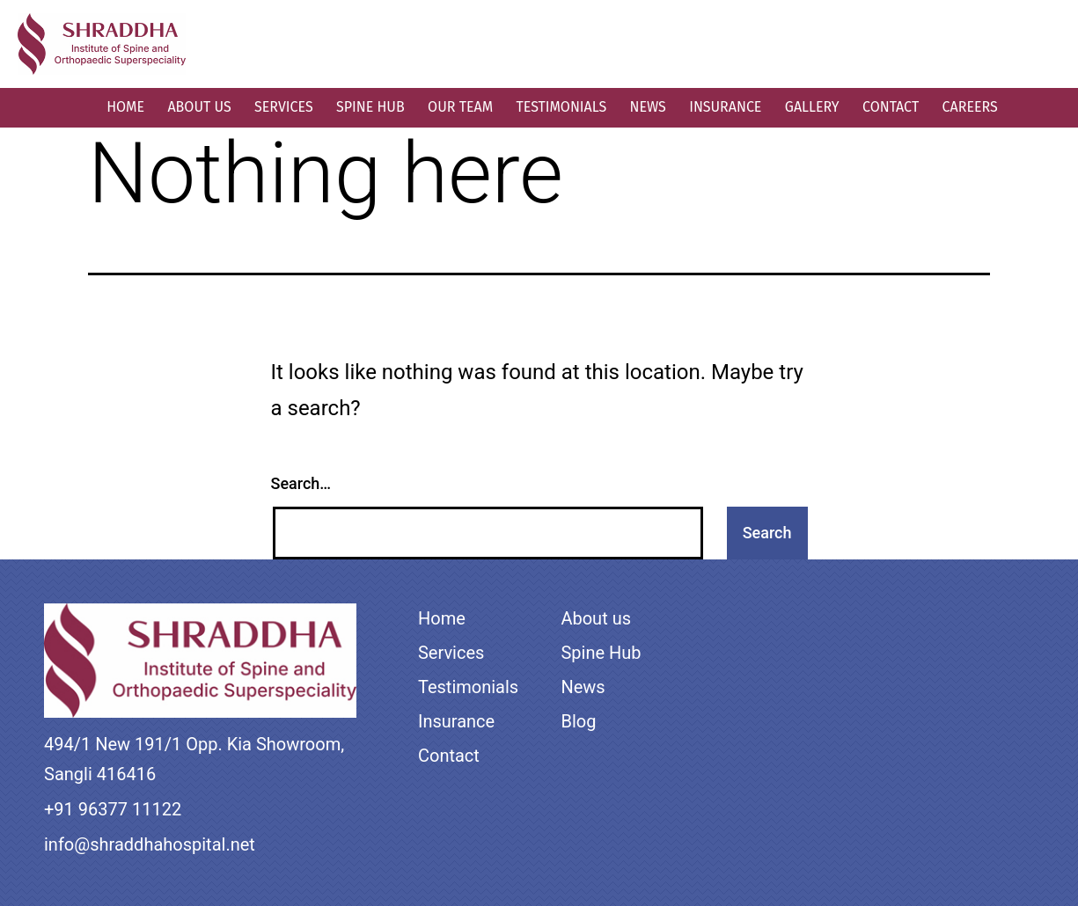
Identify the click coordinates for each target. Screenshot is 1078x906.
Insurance (725, 107)
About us (199, 107)
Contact (890, 107)
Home (125, 107)
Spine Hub (370, 107)
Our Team (460, 107)
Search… (301, 483)
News (648, 107)
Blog (578, 721)
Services (283, 107)
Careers (970, 107)
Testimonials (561, 107)
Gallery (812, 107)
